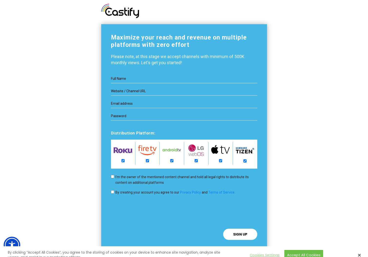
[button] (12, 245)
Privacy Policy (190, 192)
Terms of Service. (221, 192)
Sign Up (240, 234)
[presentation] (148, 219)
